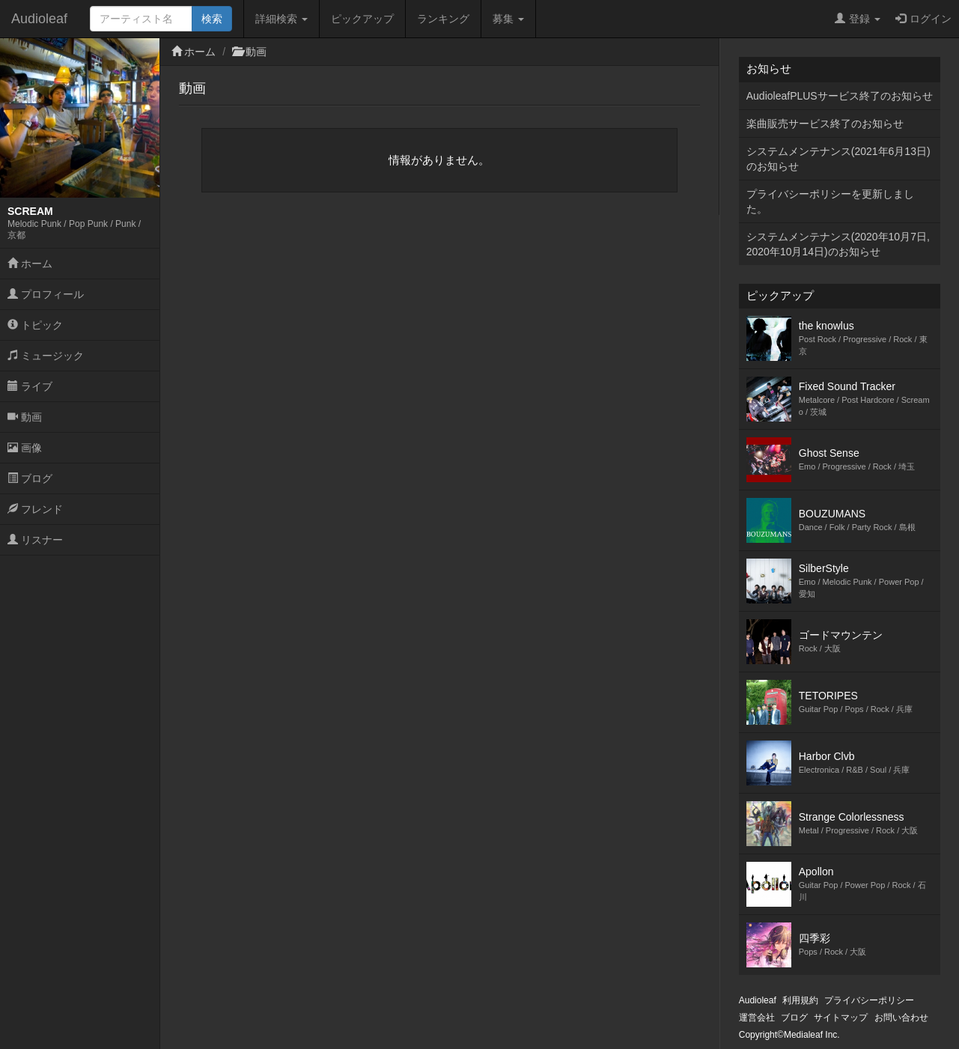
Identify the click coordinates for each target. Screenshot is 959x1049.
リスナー (35, 540)
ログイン (923, 19)
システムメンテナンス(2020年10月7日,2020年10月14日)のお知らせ (838, 244)
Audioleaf (39, 18)
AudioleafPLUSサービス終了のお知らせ (839, 96)
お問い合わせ (901, 1017)
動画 (24, 417)
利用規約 (800, 1000)
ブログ (29, 478)
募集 (508, 19)
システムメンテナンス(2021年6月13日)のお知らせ (838, 158)
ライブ (29, 386)
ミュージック (45, 356)
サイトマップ (841, 1017)
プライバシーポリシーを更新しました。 (830, 201)
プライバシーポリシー (869, 1000)
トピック (35, 325)
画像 (24, 448)
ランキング (443, 19)
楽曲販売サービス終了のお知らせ (825, 124)
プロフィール (45, 294)
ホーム (29, 264)
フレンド (35, 509)
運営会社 (757, 1017)
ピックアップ (362, 19)
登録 (857, 19)
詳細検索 (281, 19)
